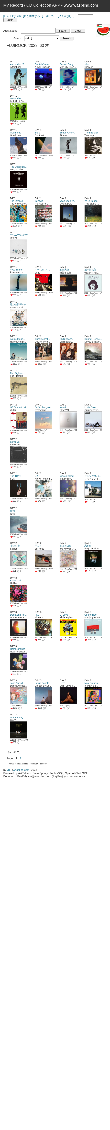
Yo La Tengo (90, 201)
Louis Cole (90, 407)
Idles (87, 64)
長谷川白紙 (65, 545)
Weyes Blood (66, 476)
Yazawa (39, 201)
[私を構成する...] (33, 16)
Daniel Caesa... (43, 64)
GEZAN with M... (19, 407)
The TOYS (15, 476)
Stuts (37, 132)
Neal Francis (91, 683)
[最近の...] (50, 16)
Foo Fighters (17, 373)
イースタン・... (43, 269)
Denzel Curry (66, 64)
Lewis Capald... (43, 683)
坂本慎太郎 (90, 269)
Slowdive (15, 441)
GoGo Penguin (43, 407)
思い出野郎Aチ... (19, 304)
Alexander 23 (17, 64)
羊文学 (38, 545)
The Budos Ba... (18, 166)
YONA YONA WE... (20, 235)
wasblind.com (21, 770)
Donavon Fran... (18, 614)
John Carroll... (17, 683)
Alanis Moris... (17, 339)
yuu (9, 770)
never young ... (18, 717)
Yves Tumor (16, 269)
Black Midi (15, 580)
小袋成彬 (15, 545)
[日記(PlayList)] (12, 16)
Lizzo (62, 683)
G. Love (64, 614)
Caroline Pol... (42, 339)
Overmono (15, 132)
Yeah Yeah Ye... (68, 201)
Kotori (63, 407)
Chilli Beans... (67, 339)
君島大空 (64, 269)
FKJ (37, 614)
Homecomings (17, 649)
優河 (12, 511)
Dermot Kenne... (93, 339)
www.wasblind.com (81, 5)
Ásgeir (87, 545)
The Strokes (16, 201)
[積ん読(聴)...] (66, 16)
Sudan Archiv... (67, 132)
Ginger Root (90, 614)
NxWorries (15, 98)
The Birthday (91, 132)
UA (36, 476)
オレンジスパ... (92, 476)
